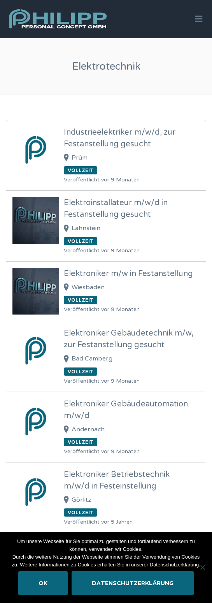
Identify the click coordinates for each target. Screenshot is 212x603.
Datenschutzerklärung (132, 583)
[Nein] (202, 567)
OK (43, 583)
